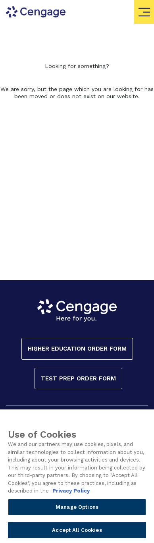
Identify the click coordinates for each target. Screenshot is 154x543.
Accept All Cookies (77, 533)
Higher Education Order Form (77, 348)
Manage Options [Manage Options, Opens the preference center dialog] (77, 510)
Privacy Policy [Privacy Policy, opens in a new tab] (71, 494)
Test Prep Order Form (78, 378)
